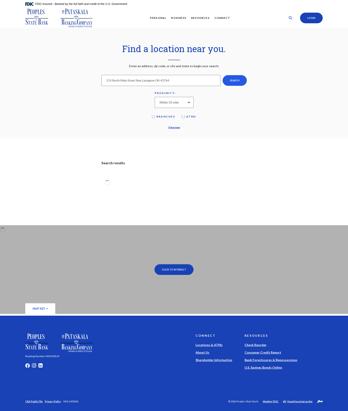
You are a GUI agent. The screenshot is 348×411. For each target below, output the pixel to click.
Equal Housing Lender (300, 401)
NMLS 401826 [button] (70, 401)
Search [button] (234, 80)
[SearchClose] (290, 18)
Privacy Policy (53, 401)
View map (174, 127)
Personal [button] (158, 18)
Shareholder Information (214, 360)
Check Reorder (256, 345)
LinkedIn (40, 367)
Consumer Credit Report (263, 352)
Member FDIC (271, 401)
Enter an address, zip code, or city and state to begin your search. (174, 66)
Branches (163, 116)
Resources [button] (200, 18)
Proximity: (165, 93)
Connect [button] (222, 18)
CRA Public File (34, 401)
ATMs (189, 116)
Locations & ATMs (209, 345)
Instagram (34, 367)
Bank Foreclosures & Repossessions (271, 360)
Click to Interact (174, 269)
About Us (202, 352)
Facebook (27, 367)
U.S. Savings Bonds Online (263, 367)
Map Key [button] (39, 308)
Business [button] (178, 18)
